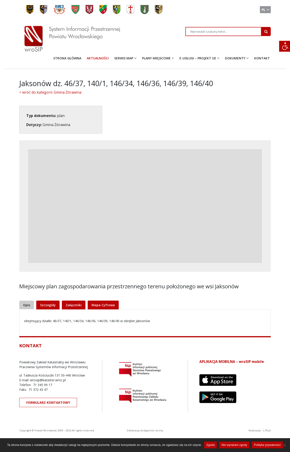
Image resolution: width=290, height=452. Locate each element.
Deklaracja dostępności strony (145, 430)
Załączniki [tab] (74, 305)
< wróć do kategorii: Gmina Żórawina (50, 92)
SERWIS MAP (123, 58)
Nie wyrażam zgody (234, 445)
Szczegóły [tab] (48, 305)
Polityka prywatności (267, 445)
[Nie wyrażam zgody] (284, 445)
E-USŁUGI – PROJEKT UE (197, 58)
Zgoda (210, 445)
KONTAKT (262, 58)
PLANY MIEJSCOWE (156, 58)
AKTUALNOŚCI (98, 58)
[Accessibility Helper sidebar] (284, 46)
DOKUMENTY (235, 58)
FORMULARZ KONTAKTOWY (48, 402)
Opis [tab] (26, 305)
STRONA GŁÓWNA (67, 58)
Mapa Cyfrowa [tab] (103, 305)
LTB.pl (267, 430)
